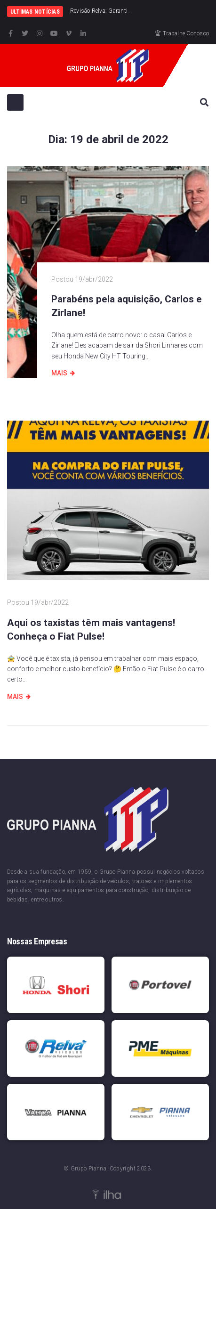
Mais (59, 373)
